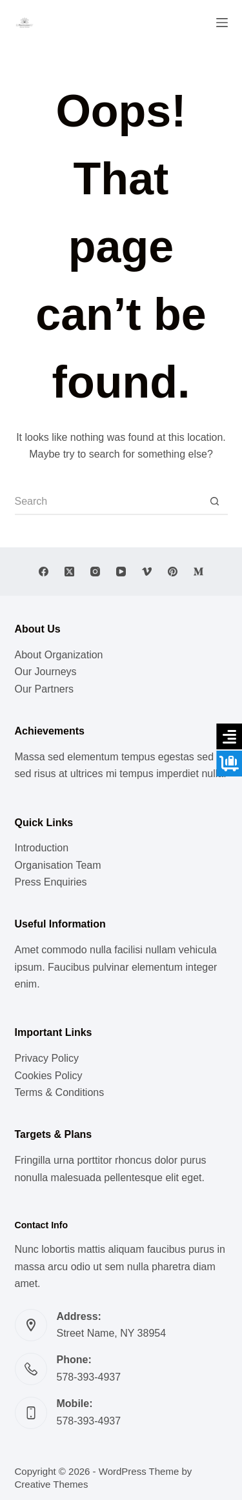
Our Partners (44, 689)
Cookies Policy (49, 1075)
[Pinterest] (172, 571)
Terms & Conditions (60, 1092)
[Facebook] (43, 571)
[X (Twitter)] (69, 571)
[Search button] (215, 502)
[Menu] (222, 22)
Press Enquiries (51, 882)
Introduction (42, 847)
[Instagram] (95, 571)
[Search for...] (108, 502)
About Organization (59, 654)
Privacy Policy (47, 1058)
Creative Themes (51, 1484)
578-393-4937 (89, 1377)
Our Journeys (46, 671)
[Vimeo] (147, 571)
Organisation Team (58, 865)
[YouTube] (121, 571)
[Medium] (198, 571)
